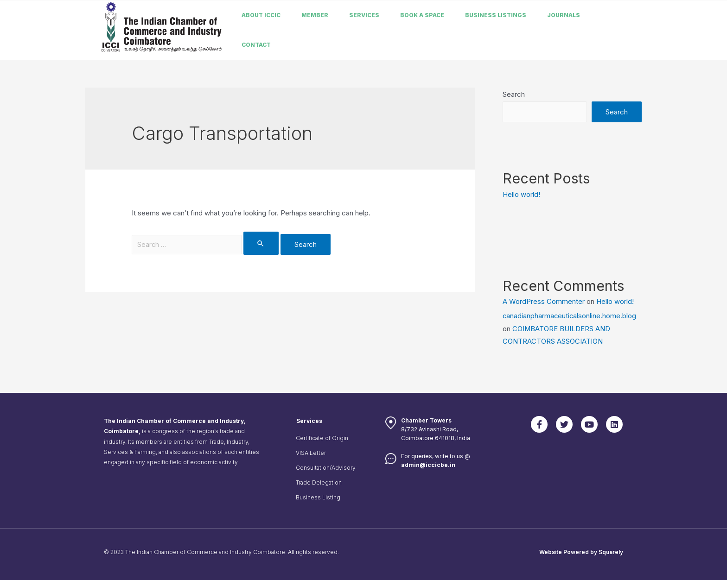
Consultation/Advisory (326, 466)
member (314, 15)
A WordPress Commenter (544, 300)
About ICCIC (261, 15)
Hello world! (521, 194)
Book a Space (422, 15)
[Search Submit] (263, 243)
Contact (256, 44)
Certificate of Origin (322, 437)
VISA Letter (311, 451)
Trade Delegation (319, 481)
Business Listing (318, 496)
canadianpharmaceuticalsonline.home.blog (570, 315)
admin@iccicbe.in (428, 463)
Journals (563, 15)
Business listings (495, 15)
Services (364, 15)
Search (514, 94)
